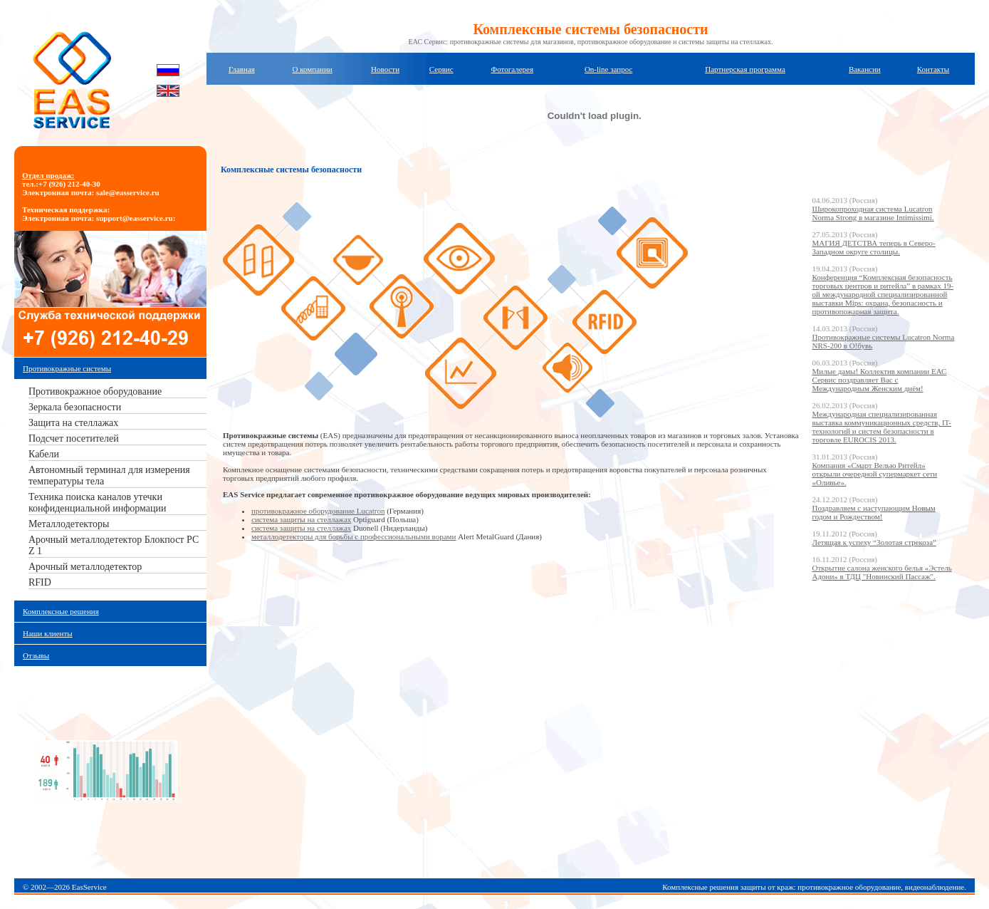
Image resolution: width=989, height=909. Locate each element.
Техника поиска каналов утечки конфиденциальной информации (97, 503)
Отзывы (36, 655)
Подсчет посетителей (73, 438)
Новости (385, 69)
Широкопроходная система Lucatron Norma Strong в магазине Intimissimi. (873, 213)
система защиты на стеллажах (301, 519)
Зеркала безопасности (74, 407)
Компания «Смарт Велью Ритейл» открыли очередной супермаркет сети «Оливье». (875, 474)
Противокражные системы (67, 368)
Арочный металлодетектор (85, 566)
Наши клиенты (48, 633)
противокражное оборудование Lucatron (317, 511)
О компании (313, 69)
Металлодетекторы (68, 524)
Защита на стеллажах (73, 422)
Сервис (441, 69)
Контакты (933, 69)
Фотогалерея (512, 69)
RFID (39, 582)
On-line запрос (608, 69)
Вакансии (865, 69)
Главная (242, 69)
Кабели (43, 454)
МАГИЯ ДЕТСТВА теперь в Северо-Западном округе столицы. (874, 247)
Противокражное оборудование (95, 391)
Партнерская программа (745, 69)
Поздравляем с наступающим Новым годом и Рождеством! (874, 512)
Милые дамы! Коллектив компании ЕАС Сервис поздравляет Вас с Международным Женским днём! (879, 380)
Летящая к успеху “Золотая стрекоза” (874, 542)
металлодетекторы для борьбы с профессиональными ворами (353, 536)
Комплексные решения (61, 611)
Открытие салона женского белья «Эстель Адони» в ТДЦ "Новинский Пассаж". (882, 572)
